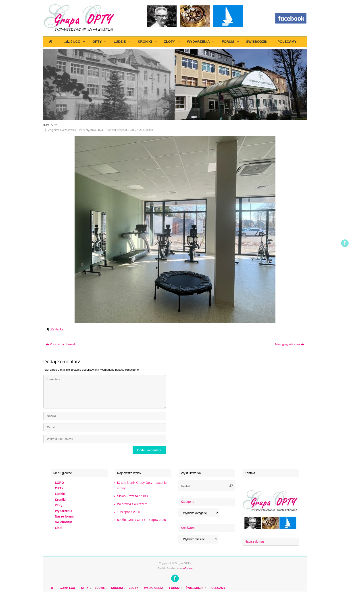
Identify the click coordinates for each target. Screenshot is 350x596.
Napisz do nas (255, 541)
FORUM (174, 588)
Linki (58, 528)
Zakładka (57, 329)
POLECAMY (217, 588)
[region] (175, 84)
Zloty (58, 505)
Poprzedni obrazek (61, 344)
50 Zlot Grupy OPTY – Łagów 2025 (141, 520)
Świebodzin (63, 522)
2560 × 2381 (138, 129)
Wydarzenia (63, 511)
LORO (59, 482)
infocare (188, 568)
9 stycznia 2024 (93, 130)
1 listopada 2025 (128, 512)
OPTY (59, 488)
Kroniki (60, 499)
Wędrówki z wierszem (132, 504)
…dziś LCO (67, 588)
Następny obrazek (289, 344)
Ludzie (60, 494)
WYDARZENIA (153, 588)
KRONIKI (117, 588)
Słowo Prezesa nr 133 (132, 496)
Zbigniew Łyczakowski (62, 130)
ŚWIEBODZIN (194, 588)
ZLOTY (133, 588)
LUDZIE (100, 588)
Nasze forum (64, 516)
